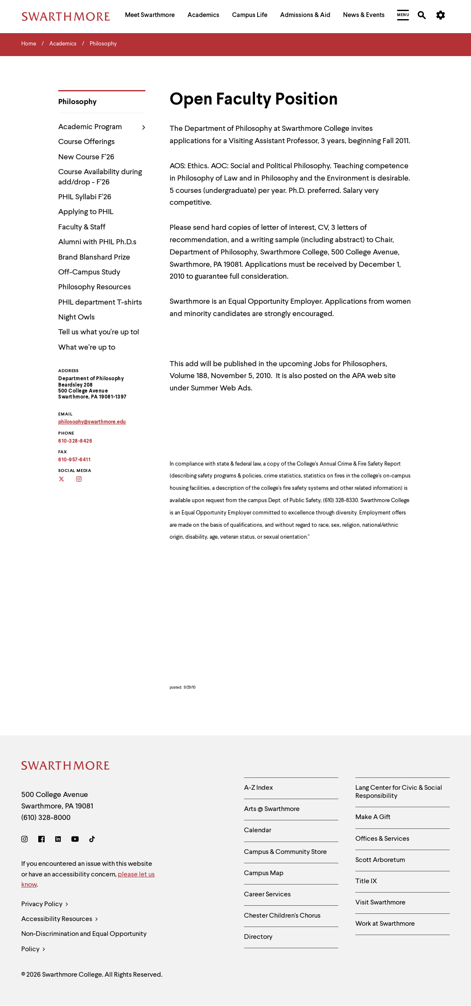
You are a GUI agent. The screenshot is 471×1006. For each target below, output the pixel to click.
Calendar (257, 830)
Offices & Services (382, 839)
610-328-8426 (75, 441)
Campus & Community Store (285, 852)
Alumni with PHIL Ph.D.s (97, 242)
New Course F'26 (86, 157)
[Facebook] (41, 840)
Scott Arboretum (380, 860)
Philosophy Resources (94, 287)
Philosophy (77, 102)
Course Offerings (86, 142)
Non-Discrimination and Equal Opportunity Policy (84, 944)
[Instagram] (84, 479)
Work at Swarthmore (385, 924)
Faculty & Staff (81, 227)
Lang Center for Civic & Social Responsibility (398, 792)
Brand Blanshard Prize (94, 257)
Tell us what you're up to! (98, 332)
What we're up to (86, 347)
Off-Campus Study (89, 272)
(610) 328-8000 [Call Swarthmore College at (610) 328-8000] (46, 818)
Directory (258, 937)
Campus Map (264, 873)
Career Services (267, 894)
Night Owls (76, 317)
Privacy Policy (44, 904)
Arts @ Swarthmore (272, 809)
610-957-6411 (74, 460)
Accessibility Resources (59, 919)
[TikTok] (92, 840)
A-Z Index (258, 788)
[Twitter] (67, 479)
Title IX (366, 881)
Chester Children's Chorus (282, 916)
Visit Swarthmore (380, 902)
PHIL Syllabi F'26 (84, 197)
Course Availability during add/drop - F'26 (100, 177)
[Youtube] (75, 840)
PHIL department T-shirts (100, 302)
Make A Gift (373, 817)
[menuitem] (150, 16)
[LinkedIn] (58, 840)
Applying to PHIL (85, 212)
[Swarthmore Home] (66, 767)
